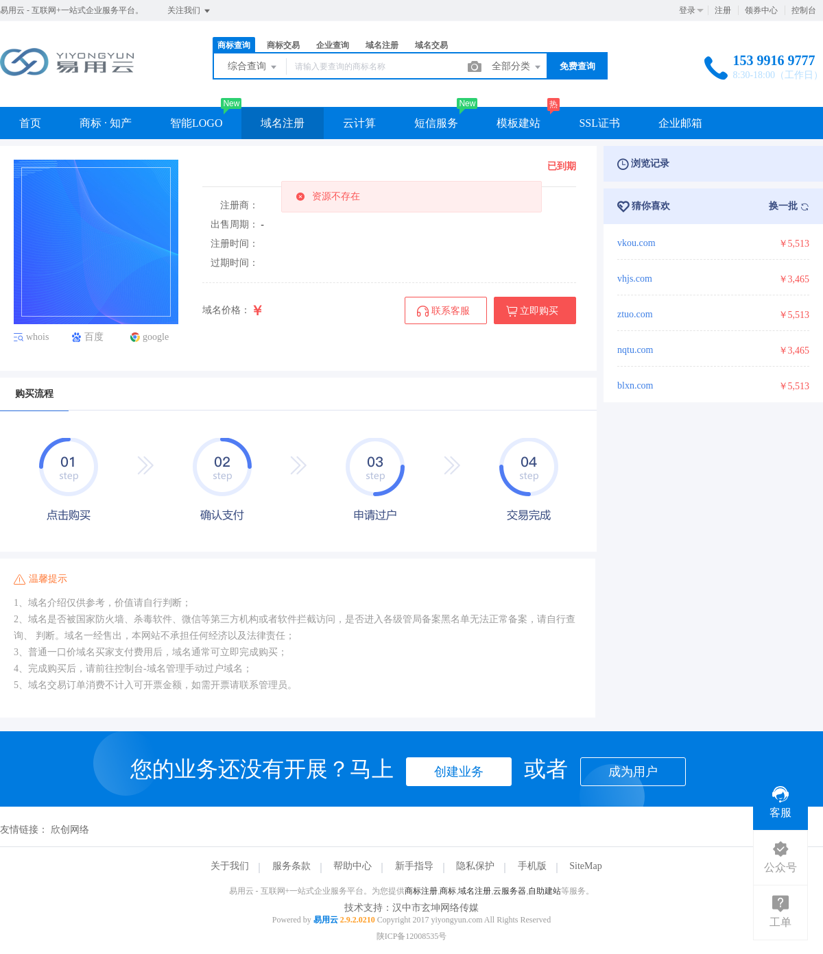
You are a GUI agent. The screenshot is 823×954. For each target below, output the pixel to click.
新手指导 (414, 866)
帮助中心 (352, 866)
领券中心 (761, 10)
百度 (94, 337)
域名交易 (431, 45)
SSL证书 (599, 123)
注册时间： (235, 243)
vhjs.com (634, 278)
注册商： (239, 205)
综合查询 (253, 67)
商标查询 (233, 45)
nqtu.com (635, 350)
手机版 (532, 866)
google (156, 337)
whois (37, 337)
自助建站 (544, 891)
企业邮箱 (680, 123)
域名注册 (382, 45)
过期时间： (235, 263)
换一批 (789, 206)
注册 (723, 10)
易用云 (325, 920)
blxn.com (635, 385)
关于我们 (230, 866)
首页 (30, 123)
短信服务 (436, 123)
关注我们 (189, 11)
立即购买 (532, 311)
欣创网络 (70, 829)
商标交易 (283, 45)
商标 (448, 891)
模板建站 (518, 123)
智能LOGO (196, 123)
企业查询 (332, 45)
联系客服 (443, 311)
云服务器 (509, 891)
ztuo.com (635, 314)
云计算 (359, 123)
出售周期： (235, 224)
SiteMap (585, 866)
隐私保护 (475, 866)
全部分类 (517, 67)
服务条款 (291, 866)
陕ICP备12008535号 (412, 936)
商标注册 (421, 891)
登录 (687, 10)
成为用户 (633, 772)
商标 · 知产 (106, 123)
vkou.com (636, 243)
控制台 (803, 10)
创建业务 (459, 772)
